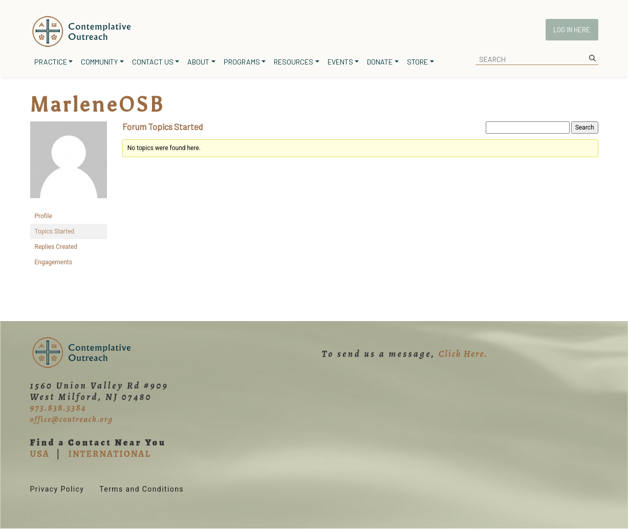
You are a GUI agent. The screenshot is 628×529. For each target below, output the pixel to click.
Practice (50, 61)
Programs (242, 61)
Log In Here (571, 30)
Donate (380, 61)
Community (99, 61)
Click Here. (463, 354)
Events (340, 61)
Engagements (53, 262)
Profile (43, 216)
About (198, 61)
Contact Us (153, 61)
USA (40, 454)
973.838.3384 (58, 407)
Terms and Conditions (141, 489)
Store (417, 61)
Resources (293, 61)
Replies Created (56, 246)
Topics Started (55, 231)
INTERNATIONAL (109, 454)
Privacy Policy (57, 489)
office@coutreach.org (71, 419)
